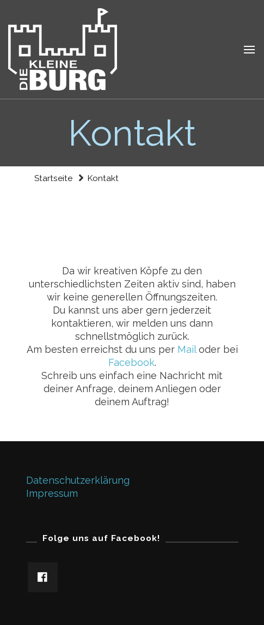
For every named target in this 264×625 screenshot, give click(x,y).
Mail (188, 349)
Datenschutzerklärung (78, 480)
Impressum (52, 493)
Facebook (131, 362)
